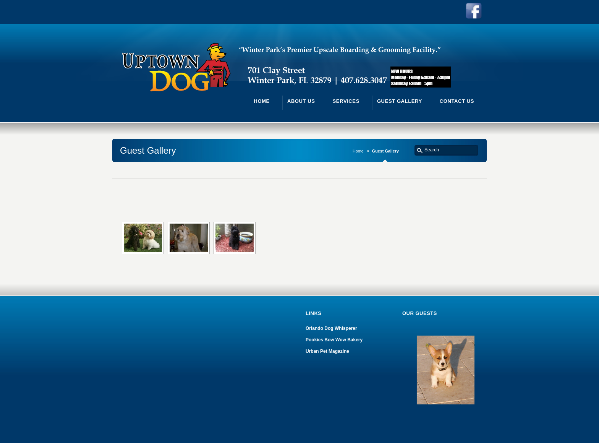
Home (358, 151)
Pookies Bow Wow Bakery (334, 339)
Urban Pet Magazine (327, 351)
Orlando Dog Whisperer (331, 328)
